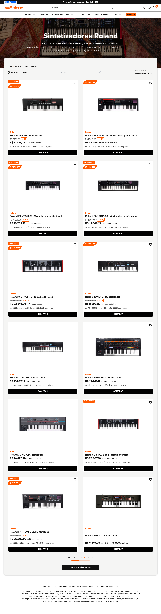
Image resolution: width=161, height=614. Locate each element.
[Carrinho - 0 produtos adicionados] (154, 8)
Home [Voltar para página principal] (10, 66)
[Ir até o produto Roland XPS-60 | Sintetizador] (43, 105)
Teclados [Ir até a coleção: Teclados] (18, 66)
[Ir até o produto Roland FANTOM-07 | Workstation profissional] (43, 185)
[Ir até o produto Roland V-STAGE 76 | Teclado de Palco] (43, 266)
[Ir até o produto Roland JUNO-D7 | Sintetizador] (118, 266)
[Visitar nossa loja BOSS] (10, 2)
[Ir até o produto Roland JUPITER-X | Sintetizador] (118, 347)
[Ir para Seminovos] (131, 15)
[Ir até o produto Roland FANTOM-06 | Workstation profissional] (118, 105)
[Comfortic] (13, 7)
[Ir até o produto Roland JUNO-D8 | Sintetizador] (43, 347)
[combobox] (144, 73)
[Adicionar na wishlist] (75, 83)
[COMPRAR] (42, 152)
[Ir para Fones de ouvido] (101, 15)
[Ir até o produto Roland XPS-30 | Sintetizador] (118, 501)
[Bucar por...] (82, 8)
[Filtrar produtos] (17, 72)
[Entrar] (143, 8)
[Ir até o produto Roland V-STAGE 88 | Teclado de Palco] (118, 424)
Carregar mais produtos (80, 567)
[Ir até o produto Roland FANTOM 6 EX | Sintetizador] (43, 501)
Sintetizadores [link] (32, 66)
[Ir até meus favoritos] (149, 8)
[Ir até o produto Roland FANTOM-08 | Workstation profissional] (118, 185)
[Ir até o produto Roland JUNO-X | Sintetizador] (43, 424)
